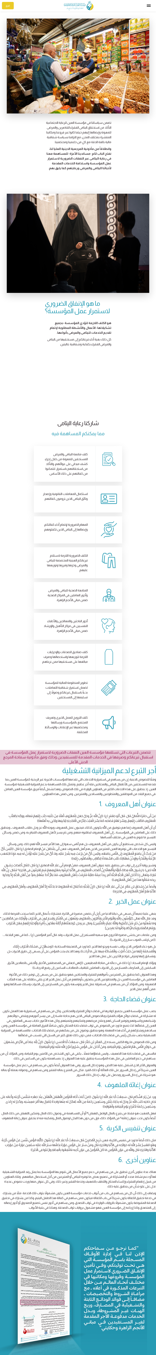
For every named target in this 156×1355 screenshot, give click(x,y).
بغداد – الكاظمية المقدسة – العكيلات (126, 1333)
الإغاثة (97, 1337)
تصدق (51, 1326)
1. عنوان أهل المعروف (127, 713)
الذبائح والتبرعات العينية (41, 1343)
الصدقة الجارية (46, 1332)
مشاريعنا (95, 1326)
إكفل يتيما (48, 1320)
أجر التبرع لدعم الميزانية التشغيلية (109, 680)
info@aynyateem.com (134, 1339)
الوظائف (96, 1343)
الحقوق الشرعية (45, 1337)
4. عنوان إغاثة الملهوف (126, 994)
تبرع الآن (78, 1289)
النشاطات (95, 1332)
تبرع (8, 5)
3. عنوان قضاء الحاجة (129, 908)
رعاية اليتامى (94, 1320)
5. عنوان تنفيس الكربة (127, 1037)
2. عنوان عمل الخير (132, 811)
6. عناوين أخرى (137, 1069)
